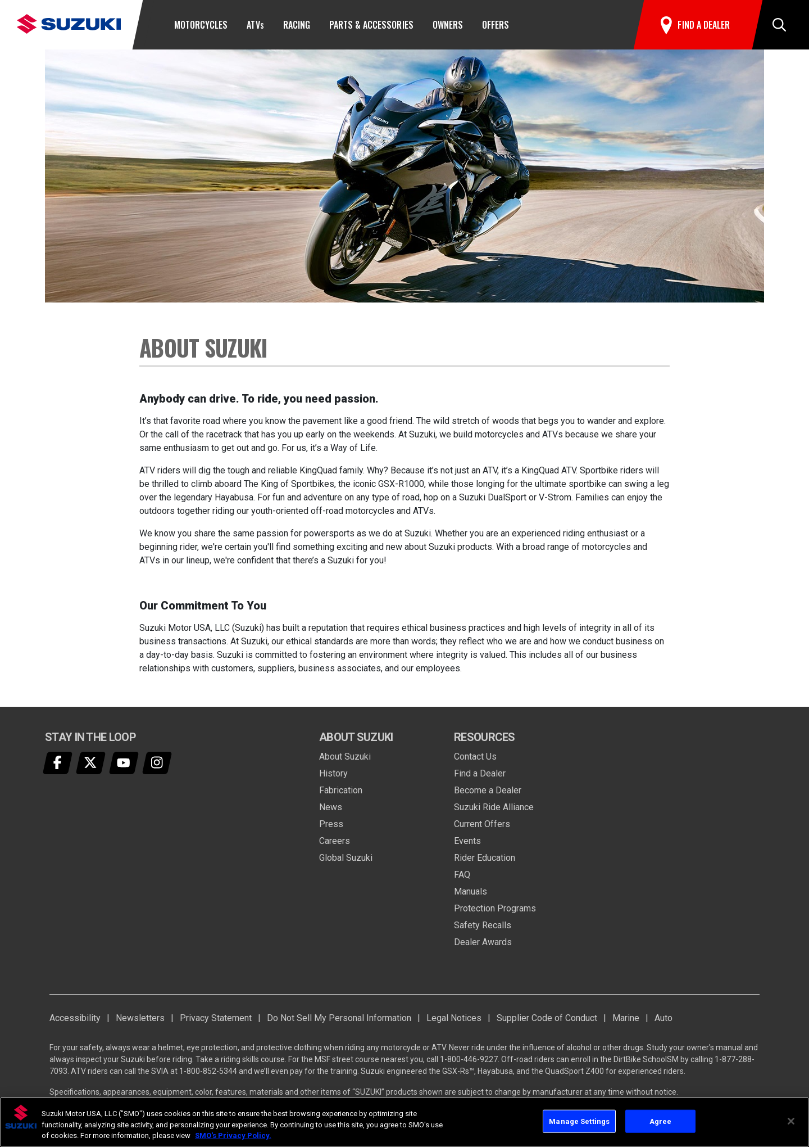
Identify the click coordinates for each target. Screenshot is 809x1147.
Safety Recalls (482, 925)
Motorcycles (201, 24)
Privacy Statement (216, 1018)
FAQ (462, 874)
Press (331, 824)
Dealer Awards (483, 942)
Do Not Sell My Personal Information (339, 1018)
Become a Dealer (487, 790)
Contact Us (475, 756)
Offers (495, 24)
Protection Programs (495, 908)
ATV (255, 24)
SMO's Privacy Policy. (233, 1135)
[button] (779, 24)
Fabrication (340, 790)
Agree (660, 1121)
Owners (448, 24)
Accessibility (75, 1018)
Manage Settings (579, 1121)
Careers (334, 841)
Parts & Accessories (371, 24)
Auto (663, 1018)
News (330, 807)
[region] (404, 1122)
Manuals (470, 891)
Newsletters (140, 1018)
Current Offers (482, 824)
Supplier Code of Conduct (547, 1018)
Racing (296, 24)
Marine (625, 1018)
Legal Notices (453, 1018)
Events (467, 841)
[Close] (791, 1121)
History (333, 773)
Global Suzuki (345, 857)
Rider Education (484, 857)
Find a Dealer (480, 773)
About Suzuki (345, 756)
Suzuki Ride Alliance (494, 807)
